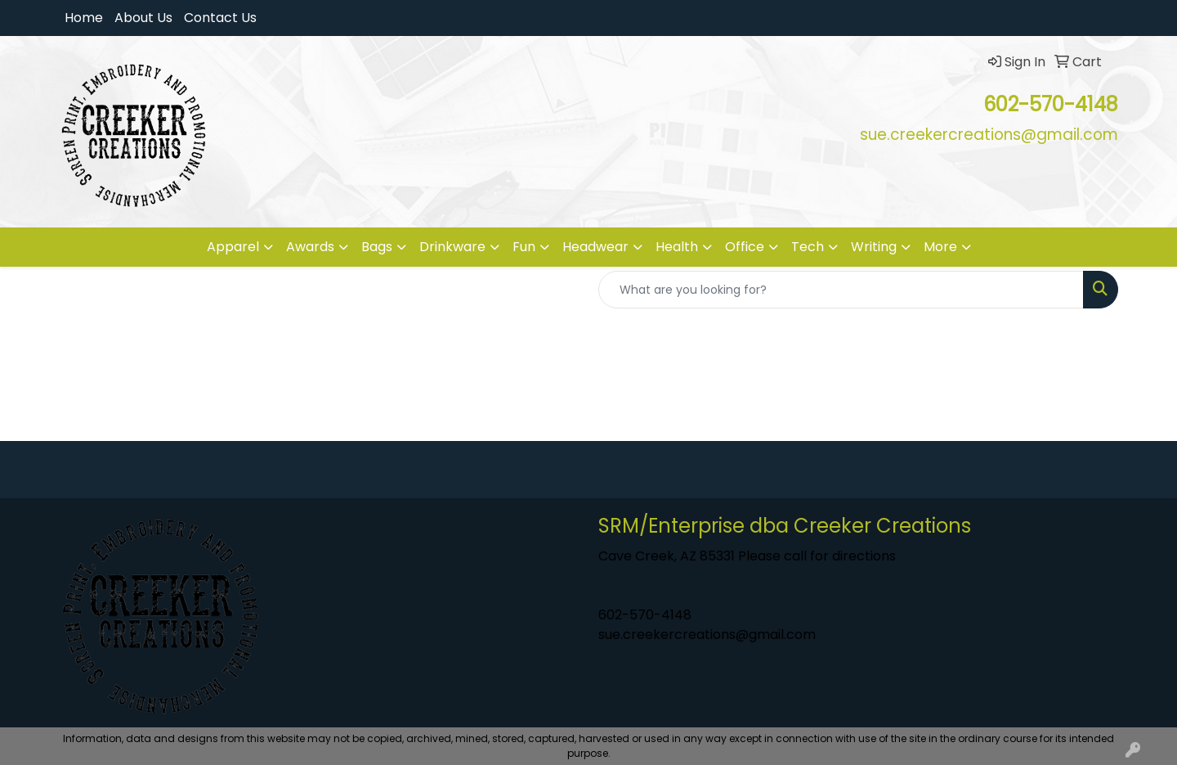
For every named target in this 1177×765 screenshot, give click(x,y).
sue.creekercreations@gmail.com (707, 634)
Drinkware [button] (452, 246)
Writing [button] (874, 246)
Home (84, 17)
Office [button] (744, 246)
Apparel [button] (233, 246)
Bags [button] (376, 246)
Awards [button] (310, 246)
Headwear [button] (595, 246)
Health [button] (677, 246)
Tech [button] (807, 246)
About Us (143, 17)
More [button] (940, 246)
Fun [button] (523, 246)
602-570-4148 (644, 614)
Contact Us (220, 17)
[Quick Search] (841, 289)
